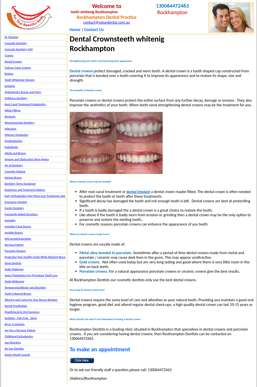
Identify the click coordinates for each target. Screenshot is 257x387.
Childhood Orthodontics (19, 336)
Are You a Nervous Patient (20, 330)
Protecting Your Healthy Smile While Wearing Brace (35, 257)
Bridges (9, 73)
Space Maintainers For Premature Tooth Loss (31, 275)
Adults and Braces (15, 153)
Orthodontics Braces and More (23, 92)
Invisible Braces (14, 232)
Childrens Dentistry (16, 98)
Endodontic (11, 147)
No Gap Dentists (14, 348)
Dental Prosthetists (16, 306)
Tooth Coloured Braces (18, 293)
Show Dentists (13, 263)
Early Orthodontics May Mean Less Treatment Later (35, 196)
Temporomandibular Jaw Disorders (25, 287)
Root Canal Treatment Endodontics (25, 104)
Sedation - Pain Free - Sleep (21, 318)
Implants (10, 86)
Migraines (10, 128)
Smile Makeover (14, 269)
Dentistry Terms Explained (20, 183)
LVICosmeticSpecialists (18, 238)
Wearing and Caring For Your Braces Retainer (31, 299)
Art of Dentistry (14, 165)
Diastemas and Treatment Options (25, 190)
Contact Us (94, 29)
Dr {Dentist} (12, 37)
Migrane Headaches (16, 135)
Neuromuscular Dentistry (19, 122)
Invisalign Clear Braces (18, 226)
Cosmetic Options (15, 171)
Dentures (10, 116)
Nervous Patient (14, 245)
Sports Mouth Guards (17, 354)
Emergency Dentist (16, 202)
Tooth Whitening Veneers (20, 80)
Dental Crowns (13, 61)
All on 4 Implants (15, 324)
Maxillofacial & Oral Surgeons (22, 312)
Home (74, 29)
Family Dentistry (14, 208)
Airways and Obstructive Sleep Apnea (27, 159)
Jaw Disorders (13, 342)
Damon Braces (13, 177)
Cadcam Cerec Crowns (18, 67)
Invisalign (10, 220)
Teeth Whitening (14, 281)
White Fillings (13, 110)
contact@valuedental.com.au (106, 22)
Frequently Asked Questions (21, 214)
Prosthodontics (13, 141)
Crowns (9, 55)
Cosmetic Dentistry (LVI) (19, 49)
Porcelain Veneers (15, 251)
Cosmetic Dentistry (16, 43)
